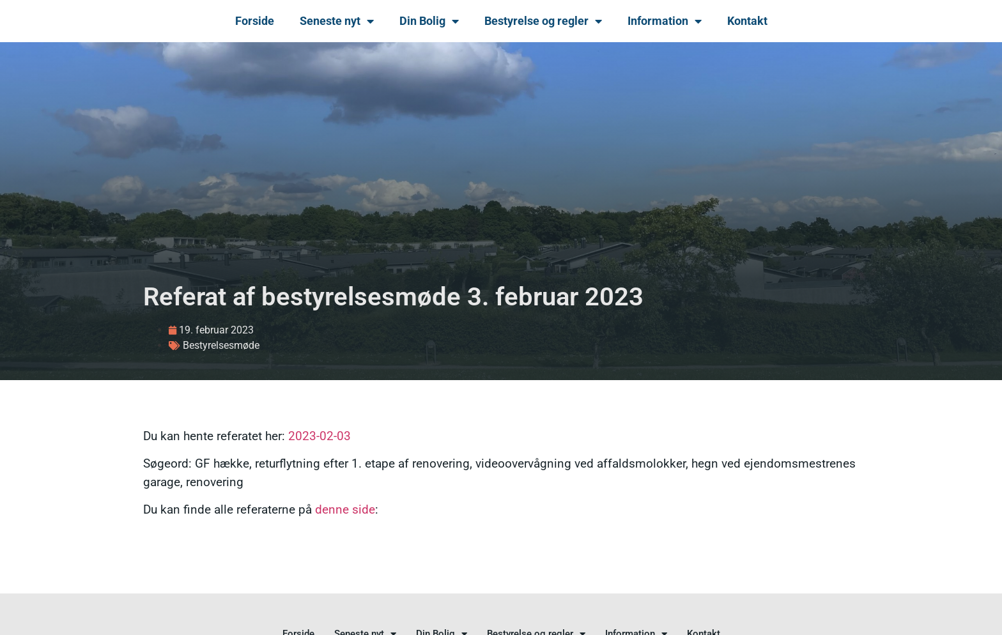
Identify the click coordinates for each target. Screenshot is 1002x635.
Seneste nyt (337, 21)
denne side (345, 509)
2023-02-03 (319, 436)
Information (665, 21)
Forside (254, 20)
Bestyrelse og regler (543, 21)
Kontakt (747, 20)
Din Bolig (429, 21)
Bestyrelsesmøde (221, 345)
